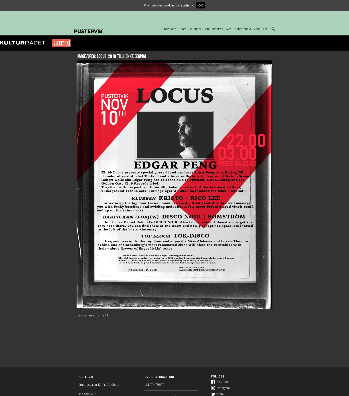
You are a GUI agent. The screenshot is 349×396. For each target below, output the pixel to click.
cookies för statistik (178, 5)
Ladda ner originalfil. (93, 315)
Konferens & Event (247, 29)
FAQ (265, 29)
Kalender (195, 29)
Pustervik (110, 28)
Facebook (220, 382)
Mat (228, 29)
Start (183, 29)
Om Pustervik (214, 29)
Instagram (220, 388)
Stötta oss (169, 29)
